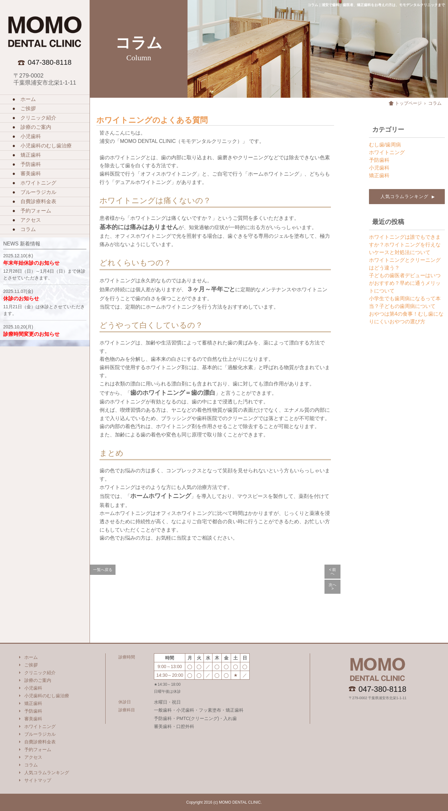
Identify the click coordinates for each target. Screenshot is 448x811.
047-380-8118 (382, 689)
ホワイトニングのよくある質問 (152, 120)
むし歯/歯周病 (385, 144)
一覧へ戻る (102, 569)
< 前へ (332, 571)
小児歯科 (379, 167)
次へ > (332, 587)
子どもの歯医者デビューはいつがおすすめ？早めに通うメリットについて (405, 283)
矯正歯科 (379, 175)
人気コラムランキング (407, 196)
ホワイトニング (387, 152)
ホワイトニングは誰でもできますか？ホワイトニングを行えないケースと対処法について (405, 244)
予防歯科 (379, 160)
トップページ (408, 103)
